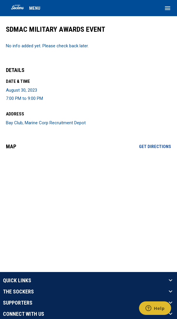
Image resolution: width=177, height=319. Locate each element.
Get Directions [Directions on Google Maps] (155, 146)
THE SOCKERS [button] (18, 291)
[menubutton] (167, 8)
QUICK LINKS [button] (17, 280)
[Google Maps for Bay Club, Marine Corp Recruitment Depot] (88, 199)
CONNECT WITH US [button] (23, 314)
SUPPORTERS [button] (17, 302)
